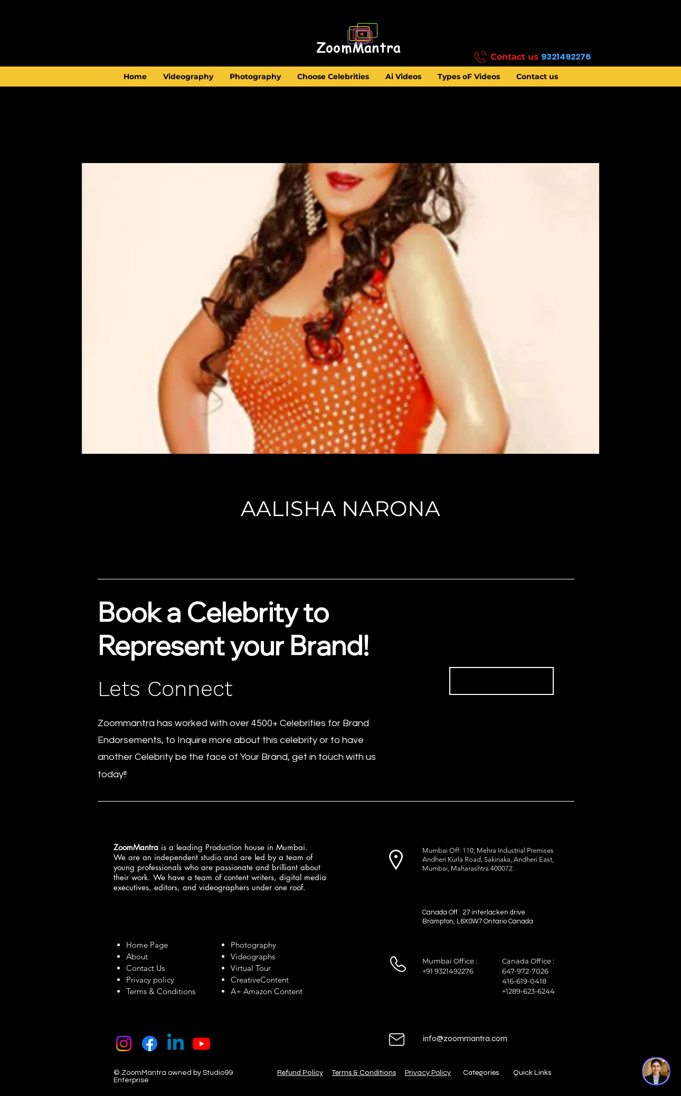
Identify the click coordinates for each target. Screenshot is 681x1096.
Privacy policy (150, 980)
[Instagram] (124, 1043)
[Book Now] (501, 681)
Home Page (147, 945)
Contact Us (145, 968)
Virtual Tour (251, 968)
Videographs (253, 956)
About (139, 956)
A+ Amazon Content (266, 991)
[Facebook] (149, 1043)
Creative (245, 980)
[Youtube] (201, 1043)
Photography (253, 945)
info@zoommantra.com (465, 1038)
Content (274, 980)
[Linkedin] (175, 1043)
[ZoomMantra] (358, 48)
